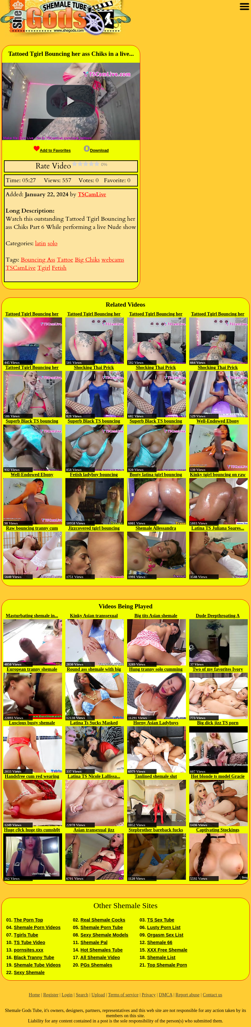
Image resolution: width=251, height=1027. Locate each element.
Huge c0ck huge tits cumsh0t (32, 829)
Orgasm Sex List (165, 935)
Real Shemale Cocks (102, 920)
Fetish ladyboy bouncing (94, 474)
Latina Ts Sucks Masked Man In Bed (94, 723)
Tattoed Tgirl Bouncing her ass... (32, 314)
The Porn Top (28, 920)
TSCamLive (92, 194)
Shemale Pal (94, 942)
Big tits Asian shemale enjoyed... (155, 616)
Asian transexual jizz (94, 829)
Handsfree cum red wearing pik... (32, 777)
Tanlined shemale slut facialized (156, 777)
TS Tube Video (29, 942)
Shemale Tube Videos (37, 965)
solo (53, 243)
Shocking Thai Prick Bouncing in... (94, 368)
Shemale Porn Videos (37, 927)
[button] (70, 101)
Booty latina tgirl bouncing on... (155, 475)
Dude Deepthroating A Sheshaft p (218, 616)
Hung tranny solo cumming (156, 669)
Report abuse (187, 994)
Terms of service (123, 994)
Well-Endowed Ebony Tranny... (217, 422)
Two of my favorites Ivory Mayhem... (217, 670)
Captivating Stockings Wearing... (217, 830)
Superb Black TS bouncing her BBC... (32, 422)
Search (82, 994)
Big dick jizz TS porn (218, 722)
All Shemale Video (100, 957)
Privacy (149, 994)
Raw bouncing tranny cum (32, 528)
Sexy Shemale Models (104, 935)
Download (96, 150)
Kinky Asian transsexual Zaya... (94, 616)
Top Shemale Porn (167, 965)
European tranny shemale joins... (32, 670)
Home (34, 994)
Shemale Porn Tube (101, 927)
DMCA (165, 994)
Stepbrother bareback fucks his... (156, 830)
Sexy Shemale (29, 972)
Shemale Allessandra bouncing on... (156, 529)
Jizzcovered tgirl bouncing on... (94, 529)
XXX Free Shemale (167, 950)
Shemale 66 (159, 942)
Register (51, 994)
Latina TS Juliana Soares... (218, 528)
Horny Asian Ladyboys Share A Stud (155, 723)
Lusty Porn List (163, 927)
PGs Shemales (96, 965)
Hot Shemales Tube (101, 950)
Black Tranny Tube (34, 957)
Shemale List (161, 957)
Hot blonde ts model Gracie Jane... (217, 777)
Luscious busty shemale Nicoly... (32, 723)
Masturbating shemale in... (32, 615)
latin (40, 243)
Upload (98, 994)
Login (67, 994)
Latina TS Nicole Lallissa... (94, 776)
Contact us (212, 994)
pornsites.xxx (28, 950)
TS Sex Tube (160, 920)
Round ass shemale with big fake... (94, 670)
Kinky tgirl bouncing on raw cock (217, 475)
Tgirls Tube (26, 935)
